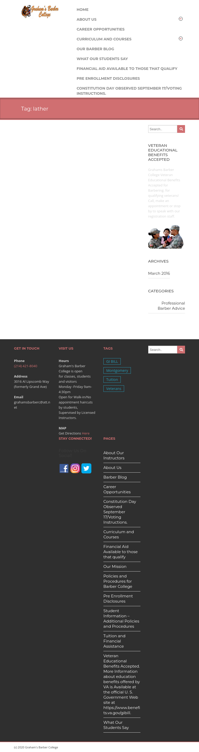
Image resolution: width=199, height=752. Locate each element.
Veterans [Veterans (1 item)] (113, 388)
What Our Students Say (102, 58)
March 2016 (159, 273)
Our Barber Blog (95, 49)
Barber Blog (115, 477)
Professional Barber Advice (171, 306)
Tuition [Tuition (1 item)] (112, 379)
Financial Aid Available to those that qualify (127, 68)
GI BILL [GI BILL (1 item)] (112, 361)
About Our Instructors (113, 455)
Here (86, 433)
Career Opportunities (101, 29)
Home (83, 9)
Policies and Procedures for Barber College (117, 581)
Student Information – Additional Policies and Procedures (121, 618)
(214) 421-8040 (25, 366)
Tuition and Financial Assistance (114, 641)
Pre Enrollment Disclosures (108, 78)
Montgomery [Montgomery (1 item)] (117, 370)
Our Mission (114, 566)
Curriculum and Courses (130, 39)
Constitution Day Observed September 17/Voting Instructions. (129, 89)
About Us (130, 19)
